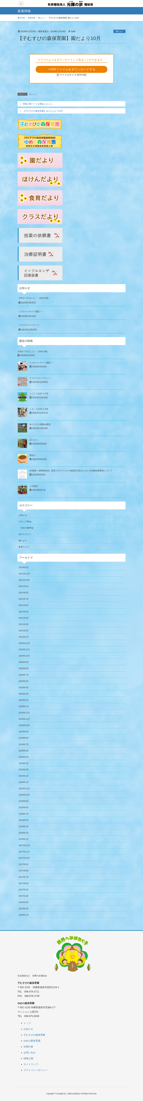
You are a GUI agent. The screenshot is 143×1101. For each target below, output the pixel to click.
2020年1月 (24, 706)
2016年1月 (24, 915)
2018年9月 (24, 801)
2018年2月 (24, 833)
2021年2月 (24, 630)
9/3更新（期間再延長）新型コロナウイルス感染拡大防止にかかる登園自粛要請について (71, 470)
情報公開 (28, 1058)
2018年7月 (24, 814)
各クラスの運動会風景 (40, 424)
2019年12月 (24, 712)
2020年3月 (24, 694)
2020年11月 (24, 649)
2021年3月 (24, 624)
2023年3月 (24, 567)
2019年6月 (24, 750)
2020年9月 (24, 662)
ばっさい (34, 440)
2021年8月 (24, 592)
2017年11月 (24, 851)
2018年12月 (24, 788)
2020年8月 (24, 668)
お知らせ (23, 515)
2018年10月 (24, 795)
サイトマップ (31, 1064)
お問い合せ (30, 1052)
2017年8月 (24, 870)
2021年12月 (24, 573)
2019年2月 (24, 776)
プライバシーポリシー (36, 1070)
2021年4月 (24, 618)
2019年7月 (24, 744)
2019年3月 (24, 769)
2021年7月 (24, 599)
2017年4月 (24, 896)
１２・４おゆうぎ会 (39, 409)
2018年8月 (24, 807)
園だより (119, 31)
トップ (27, 1023)
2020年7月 (24, 675)
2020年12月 (24, 643)
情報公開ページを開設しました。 (38, 104)
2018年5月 (24, 820)
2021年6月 (24, 605)
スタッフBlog (25, 521)
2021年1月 (24, 637)
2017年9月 (24, 864)
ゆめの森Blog (27, 528)
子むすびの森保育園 (34, 1035)
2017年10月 (24, 858)
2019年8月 (24, 738)
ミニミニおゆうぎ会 (39, 393)
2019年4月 (24, 763)
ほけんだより (25, 534)
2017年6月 (24, 883)
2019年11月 (24, 719)
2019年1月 (24, 782)
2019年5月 (24, 757)
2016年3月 (24, 902)
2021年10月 (24, 580)
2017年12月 (24, 845)
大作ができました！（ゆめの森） (34, 298)
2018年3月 (24, 826)
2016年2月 (24, 908)
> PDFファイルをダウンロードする (71, 69)
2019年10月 (24, 725)
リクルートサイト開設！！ (31, 311)
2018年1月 (24, 839)
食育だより (24, 547)
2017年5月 (24, 889)
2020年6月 (24, 681)
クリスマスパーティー (29, 325)
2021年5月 (24, 611)
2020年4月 (24, 687)
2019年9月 (24, 731)
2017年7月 (24, 877)
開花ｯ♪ (33, 455)
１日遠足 (34, 486)
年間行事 (28, 1046)
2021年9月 (24, 586)
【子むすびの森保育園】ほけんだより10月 (44, 111)
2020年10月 (24, 656)
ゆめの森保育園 (32, 1040)
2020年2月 (24, 700)
